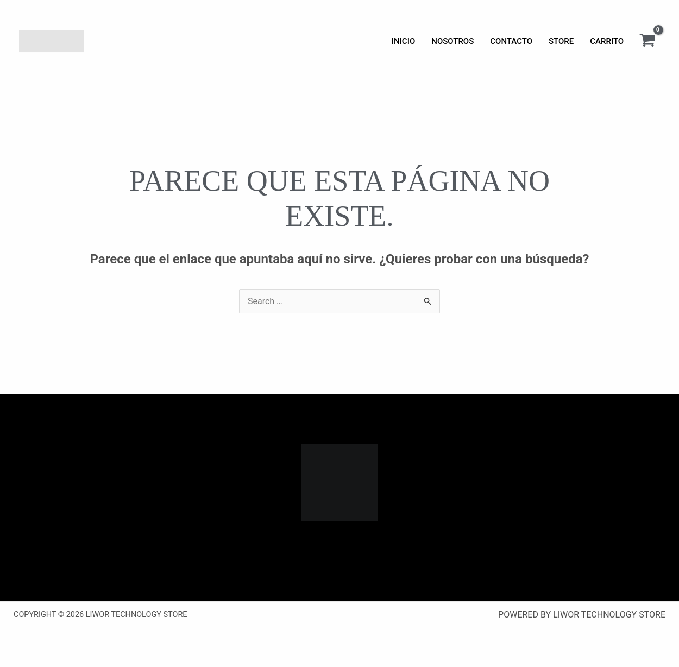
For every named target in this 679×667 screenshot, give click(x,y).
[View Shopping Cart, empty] (647, 41)
